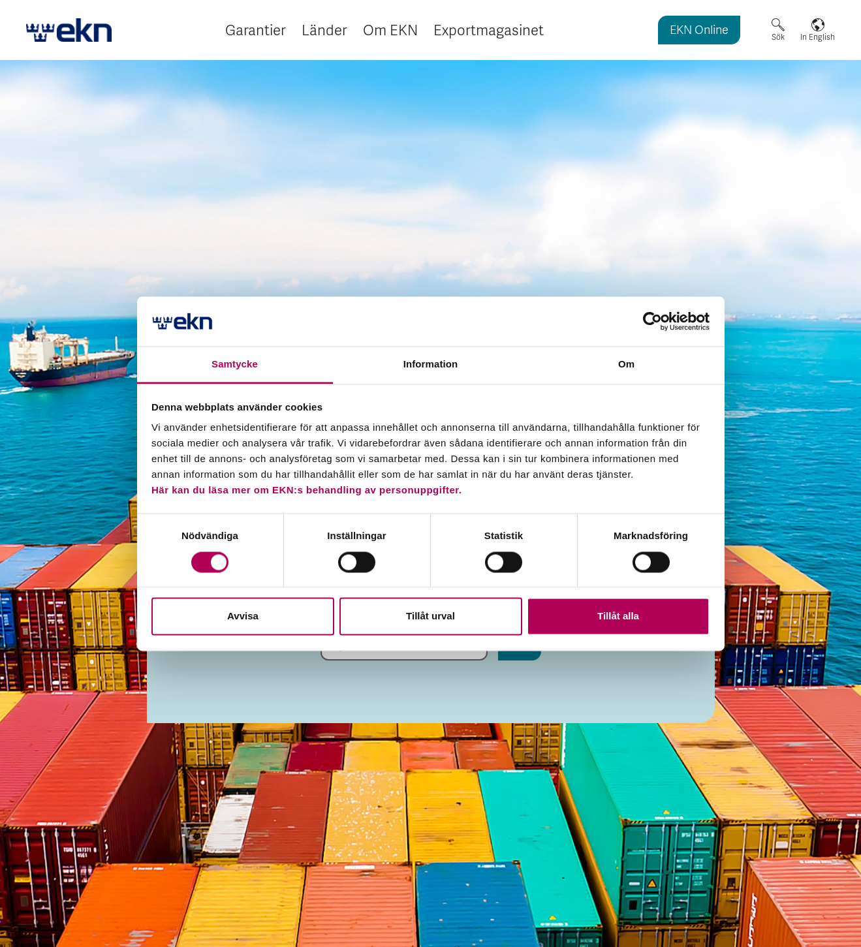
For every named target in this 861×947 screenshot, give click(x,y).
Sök (778, 37)
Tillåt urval (430, 616)
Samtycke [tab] (234, 364)
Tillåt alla (618, 616)
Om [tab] (626, 364)
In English (817, 37)
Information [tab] (430, 364)
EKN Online (699, 31)
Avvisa (242, 616)
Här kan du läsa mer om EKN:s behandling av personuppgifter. (306, 490)
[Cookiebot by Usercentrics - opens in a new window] (652, 321)
